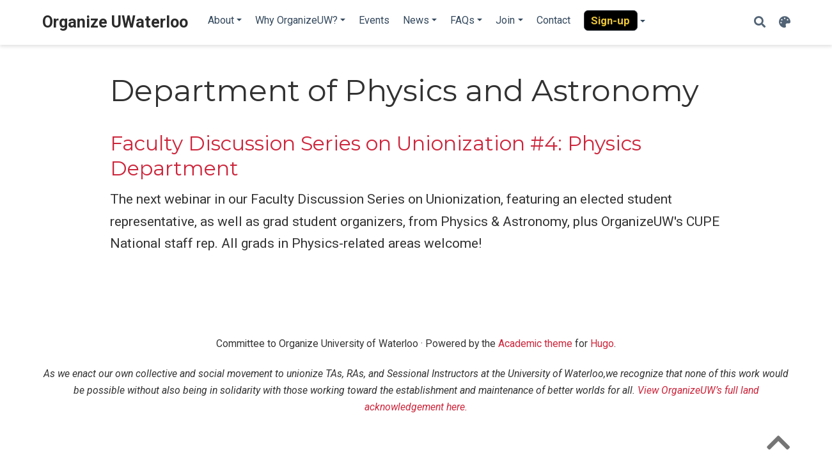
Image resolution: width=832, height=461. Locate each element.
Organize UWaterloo (115, 22)
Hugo (602, 343)
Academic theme (535, 343)
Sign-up (610, 20)
